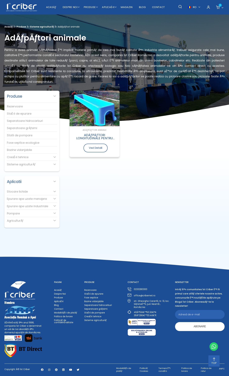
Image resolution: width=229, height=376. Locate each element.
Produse (90, 7)
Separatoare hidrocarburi (25, 121)
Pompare (13, 213)
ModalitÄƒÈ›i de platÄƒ (65, 313)
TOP (214, 361)
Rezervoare (15, 106)
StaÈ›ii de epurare (19, 114)
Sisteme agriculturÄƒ (42, 26)
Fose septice (91, 297)
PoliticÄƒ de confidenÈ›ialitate (63, 321)
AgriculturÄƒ (15, 221)
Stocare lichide (17, 192)
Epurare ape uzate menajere (27, 199)
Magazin (126, 7)
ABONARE (200, 326)
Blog (142, 7)
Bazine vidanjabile (19, 150)
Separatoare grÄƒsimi (22, 128)
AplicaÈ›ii (108, 7)
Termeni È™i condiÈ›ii (164, 370)
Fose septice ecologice (23, 143)
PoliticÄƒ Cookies (144, 370)
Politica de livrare (63, 316)
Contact (158, 7)
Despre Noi (70, 7)
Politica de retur (206, 370)
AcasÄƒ (51, 7)
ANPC (222, 368)
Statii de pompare (19, 135)
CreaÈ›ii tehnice (17, 157)
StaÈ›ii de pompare (94, 313)
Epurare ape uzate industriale (27, 206)
